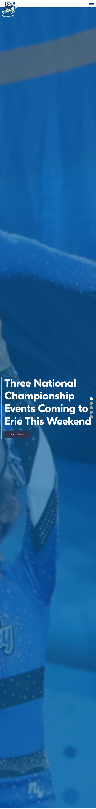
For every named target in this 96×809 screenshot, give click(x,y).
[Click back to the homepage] (9, 9)
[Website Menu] (91, 3)
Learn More (17, 434)
